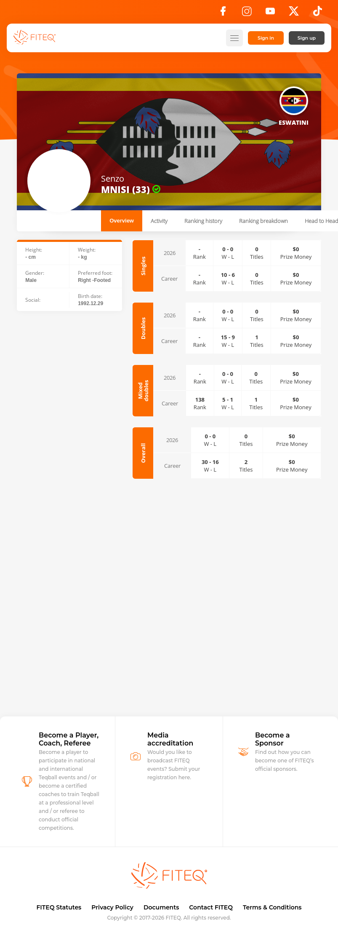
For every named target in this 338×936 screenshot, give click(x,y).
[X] (294, 13)
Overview (121, 220)
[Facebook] (223, 13)
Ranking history (203, 221)
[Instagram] (247, 13)
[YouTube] (270, 13)
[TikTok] (317, 13)
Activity (159, 221)
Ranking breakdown (263, 221)
